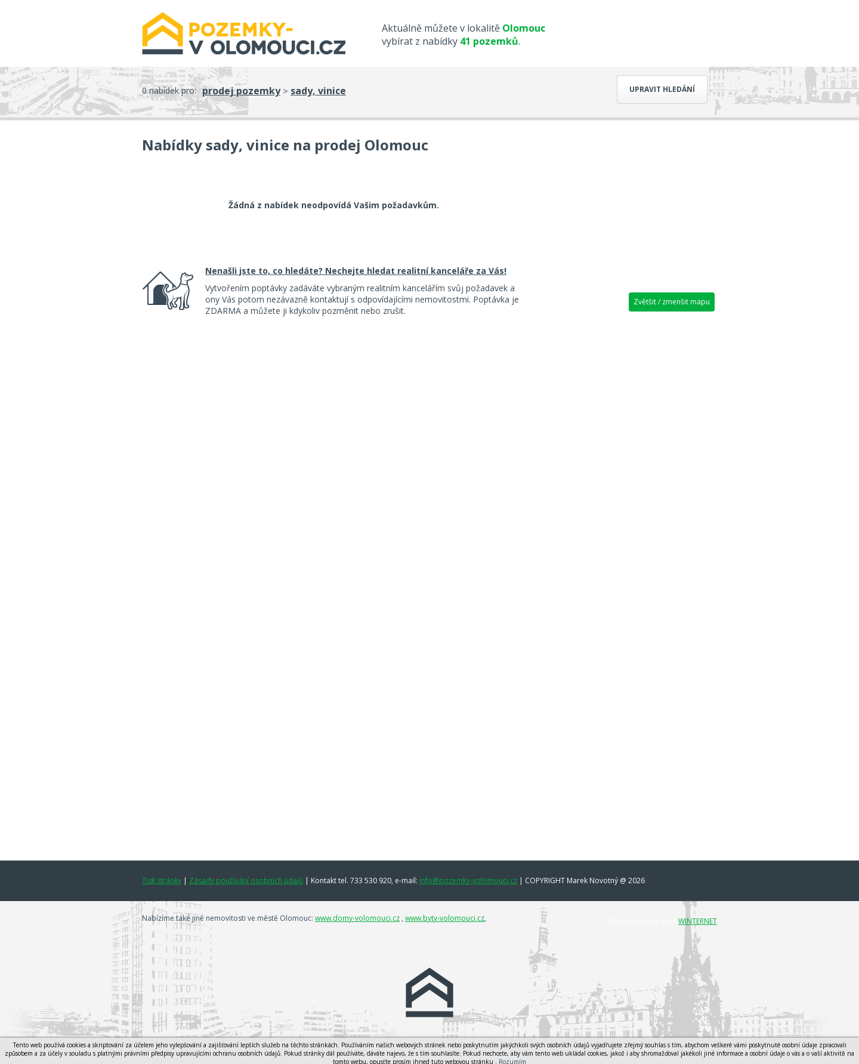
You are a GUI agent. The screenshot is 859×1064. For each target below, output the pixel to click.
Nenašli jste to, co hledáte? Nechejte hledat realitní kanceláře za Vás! (355, 270)
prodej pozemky (241, 90)
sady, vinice (318, 90)
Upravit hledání (662, 89)
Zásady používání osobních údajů (246, 880)
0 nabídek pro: (169, 90)
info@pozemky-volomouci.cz (468, 880)
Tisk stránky (161, 880)
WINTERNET (697, 921)
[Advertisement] (626, 504)
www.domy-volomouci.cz (357, 918)
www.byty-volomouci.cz (444, 918)
